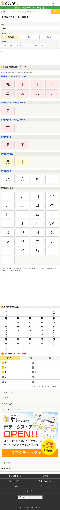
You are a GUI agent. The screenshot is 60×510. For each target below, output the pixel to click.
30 (54, 331)
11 (6, 319)
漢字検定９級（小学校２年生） (13, 103)
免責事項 (45, 476)
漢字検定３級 (6, 137)
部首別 (30, 37)
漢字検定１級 (6, 171)
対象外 (43, 45)
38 (18, 340)
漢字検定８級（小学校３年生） (13, 120)
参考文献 (15, 486)
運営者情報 (30, 491)
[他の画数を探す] (30, 28)
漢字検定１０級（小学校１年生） (14, 76)
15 (54, 319)
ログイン (53, 5)
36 (6, 340)
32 (18, 335)
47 (18, 344)
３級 (23, 45)
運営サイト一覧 (45, 486)
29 (42, 331)
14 (42, 319)
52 (54, 344)
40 (42, 340)
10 (54, 314)
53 (6, 348)
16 (6, 323)
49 (42, 344)
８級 (17, 45)
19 (42, 323)
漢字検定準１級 (7, 154)
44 (6, 344)
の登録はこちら (29, 8)
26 (6, 331)
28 (30, 331)
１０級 (4, 45)
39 (30, 340)
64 (18, 348)
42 (54, 340)
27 (18, 331)
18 (30, 323)
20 (54, 323)
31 (6, 335)
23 (30, 327)
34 (42, 335)
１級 (36, 45)
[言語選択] (30, 497)
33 (30, 335)
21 (6, 327)
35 (54, 335)
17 (18, 323)
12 (18, 319)
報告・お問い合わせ (15, 476)
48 (30, 344)
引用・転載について (45, 481)
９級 (11, 45)
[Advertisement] (30, 57)
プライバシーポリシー (15, 481)
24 (42, 327)
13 (30, 319)
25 (54, 327)
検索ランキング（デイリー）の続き (45, 386)
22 (18, 327)
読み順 (49, 37)
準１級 (30, 45)
